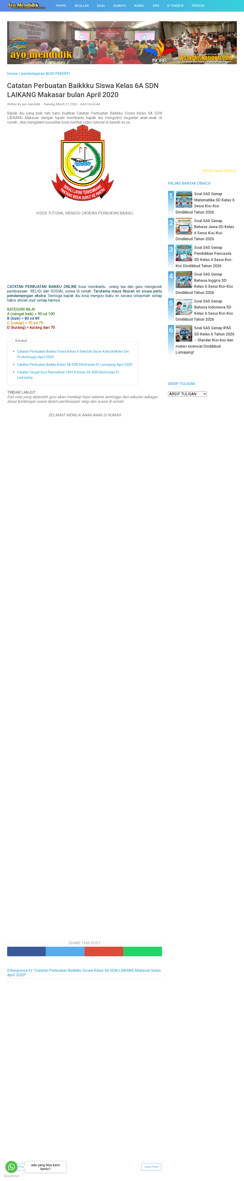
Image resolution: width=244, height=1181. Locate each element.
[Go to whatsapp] (11, 1167)
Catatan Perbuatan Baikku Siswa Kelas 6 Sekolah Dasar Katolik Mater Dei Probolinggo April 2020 (73, 354)
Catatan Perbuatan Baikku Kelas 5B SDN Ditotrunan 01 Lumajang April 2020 (74, 365)
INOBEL (139, 5)
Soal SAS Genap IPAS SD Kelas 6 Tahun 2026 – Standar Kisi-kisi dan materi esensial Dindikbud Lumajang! (205, 340)
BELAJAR (82, 5)
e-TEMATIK (176, 5)
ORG (156, 5)
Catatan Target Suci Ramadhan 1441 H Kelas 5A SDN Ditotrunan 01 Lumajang (68, 375)
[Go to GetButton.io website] (11, 1176)
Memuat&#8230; (83, 681)
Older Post (151, 1167)
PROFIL (61, 5)
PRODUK (198, 5)
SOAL (101, 5)
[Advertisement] (84, 1129)
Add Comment (90, 104)
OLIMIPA (119, 5)
